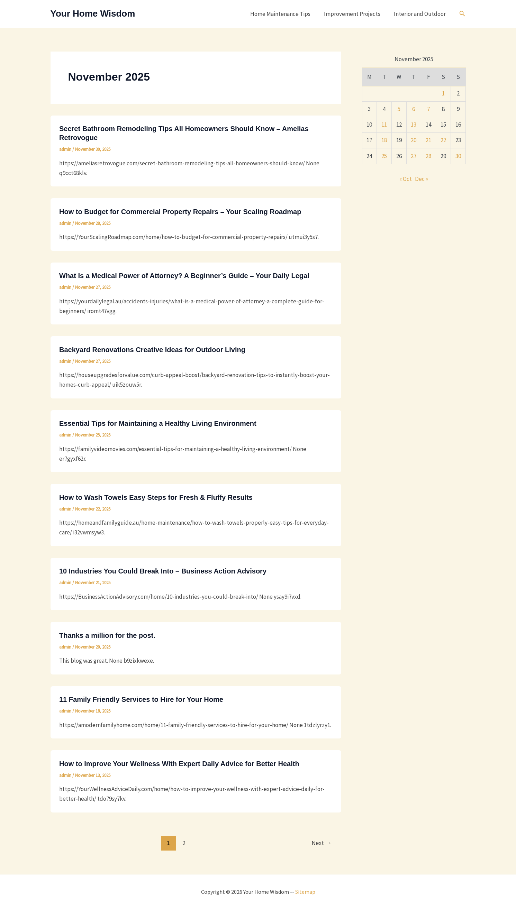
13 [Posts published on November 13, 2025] (413, 124)
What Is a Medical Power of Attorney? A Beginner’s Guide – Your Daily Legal (184, 275)
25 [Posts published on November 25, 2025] (384, 156)
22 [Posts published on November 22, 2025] (443, 140)
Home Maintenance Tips (284, 14)
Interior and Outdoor (420, 14)
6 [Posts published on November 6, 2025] (413, 109)
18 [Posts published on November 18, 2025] (384, 140)
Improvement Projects (354, 14)
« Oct (405, 179)
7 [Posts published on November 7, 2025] (428, 109)
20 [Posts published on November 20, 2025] (413, 140)
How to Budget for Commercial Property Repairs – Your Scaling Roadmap (180, 211)
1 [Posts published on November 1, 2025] (443, 93)
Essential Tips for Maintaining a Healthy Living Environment (157, 423)
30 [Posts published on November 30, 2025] (458, 156)
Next (321, 843)
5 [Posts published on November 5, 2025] (399, 109)
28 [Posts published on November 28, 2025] (428, 156)
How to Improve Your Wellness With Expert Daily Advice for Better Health (179, 764)
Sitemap (305, 891)
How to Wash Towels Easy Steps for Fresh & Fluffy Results (156, 497)
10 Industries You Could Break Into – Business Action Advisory (162, 571)
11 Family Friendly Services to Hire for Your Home (141, 699)
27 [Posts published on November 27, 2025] (413, 156)
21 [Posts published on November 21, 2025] (428, 140)
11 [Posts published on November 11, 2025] (384, 124)
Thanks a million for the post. (107, 635)
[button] (462, 13)
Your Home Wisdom (93, 13)
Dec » (421, 179)
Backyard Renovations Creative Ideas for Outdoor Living (152, 350)
